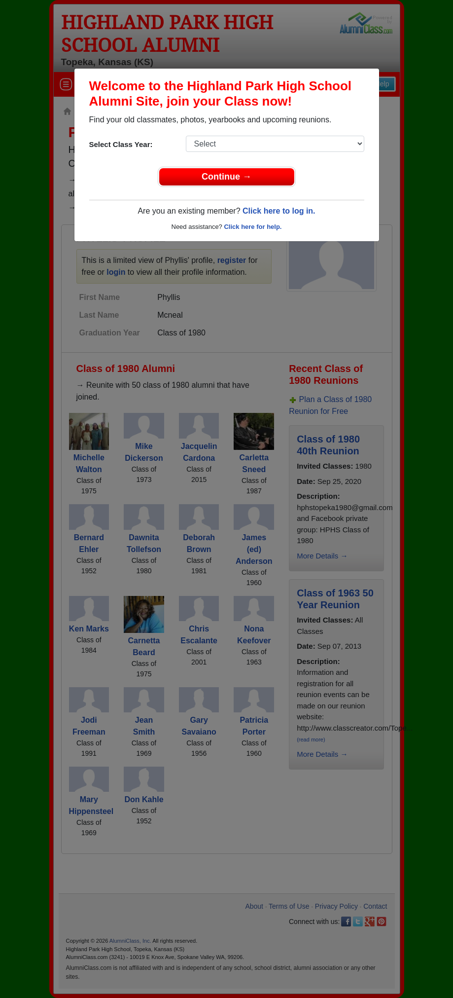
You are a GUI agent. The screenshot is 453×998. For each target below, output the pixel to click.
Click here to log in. (279, 211)
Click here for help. (252, 226)
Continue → (226, 177)
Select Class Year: (121, 144)
